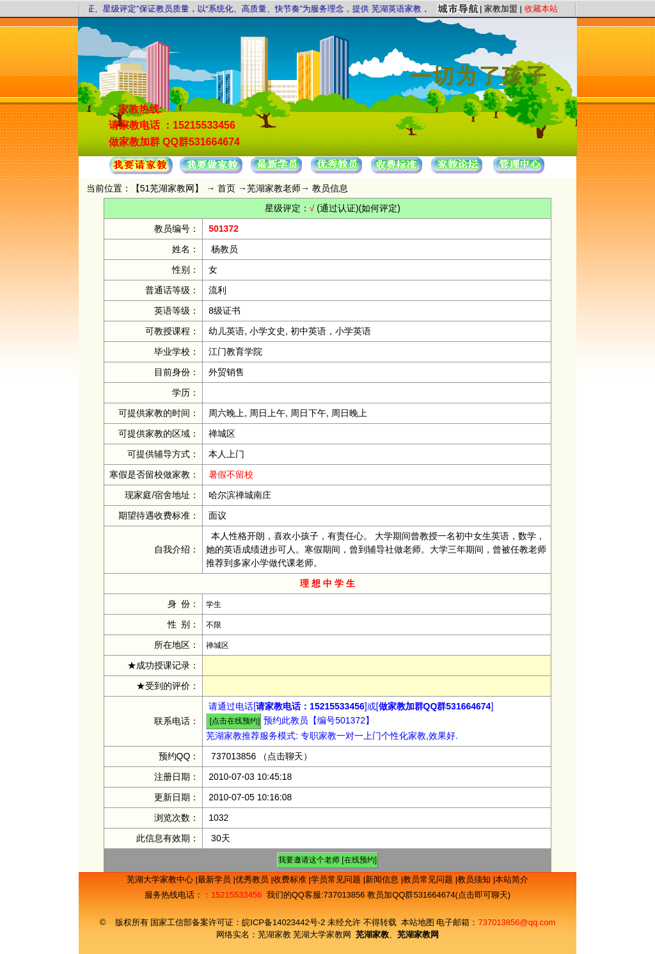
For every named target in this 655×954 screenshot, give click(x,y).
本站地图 (417, 922)
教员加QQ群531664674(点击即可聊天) (438, 895)
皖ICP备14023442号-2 (285, 922)
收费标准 (291, 879)
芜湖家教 (274, 934)
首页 (226, 188)
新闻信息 (383, 879)
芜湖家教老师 (274, 188)
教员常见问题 (429, 879)
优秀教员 (253, 879)
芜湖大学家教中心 (161, 879)
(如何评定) (379, 208)
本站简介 (511, 879)
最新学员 (215, 879)
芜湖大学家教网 (322, 934)
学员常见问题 (337, 879)
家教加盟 (500, 8)
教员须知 (475, 879)
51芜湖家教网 (167, 188)
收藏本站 (541, 8)
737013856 (233, 756)
